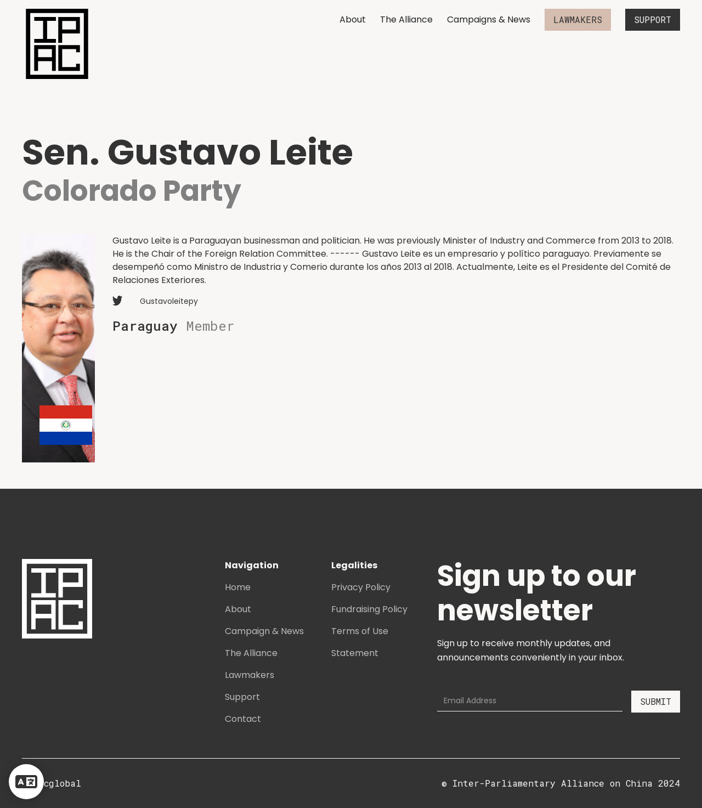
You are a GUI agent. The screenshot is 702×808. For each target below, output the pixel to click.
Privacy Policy (360, 587)
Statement (354, 653)
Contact (243, 719)
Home (238, 587)
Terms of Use (359, 631)
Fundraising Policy (369, 609)
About (352, 19)
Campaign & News (264, 631)
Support (242, 697)
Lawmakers (249, 675)
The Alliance (406, 19)
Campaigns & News (488, 19)
